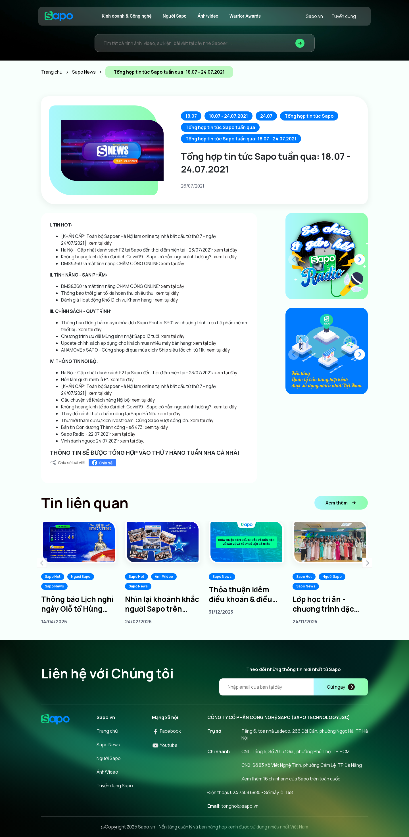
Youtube (165, 745)
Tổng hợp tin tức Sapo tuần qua (220, 127)
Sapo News (54, 586)
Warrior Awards (245, 16)
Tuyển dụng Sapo (115, 785)
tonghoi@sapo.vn (240, 806)
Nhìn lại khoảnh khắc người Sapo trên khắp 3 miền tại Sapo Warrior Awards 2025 (162, 604)
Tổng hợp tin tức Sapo (309, 116)
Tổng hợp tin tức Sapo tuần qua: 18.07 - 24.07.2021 (241, 139)
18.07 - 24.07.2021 (228, 116)
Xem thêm (341, 503)
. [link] (143, 441)
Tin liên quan (84, 502)
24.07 (266, 116)
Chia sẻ (102, 463)
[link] (160, 263)
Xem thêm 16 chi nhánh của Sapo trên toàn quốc (290, 779)
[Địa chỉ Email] (293, 686)
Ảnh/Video (164, 576)
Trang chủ (107, 731)
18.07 (191, 116)
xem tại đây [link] (100, 243)
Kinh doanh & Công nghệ (127, 16)
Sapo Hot (52, 576)
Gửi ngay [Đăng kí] (341, 687)
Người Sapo (175, 16)
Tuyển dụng (343, 16)
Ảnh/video (208, 16)
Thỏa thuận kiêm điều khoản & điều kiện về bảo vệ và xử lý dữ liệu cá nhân (243, 594)
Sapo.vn (314, 16)
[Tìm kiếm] (300, 43)
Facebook (166, 731)
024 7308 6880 (245, 792)
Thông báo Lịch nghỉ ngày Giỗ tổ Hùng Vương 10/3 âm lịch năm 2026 (77, 604)
